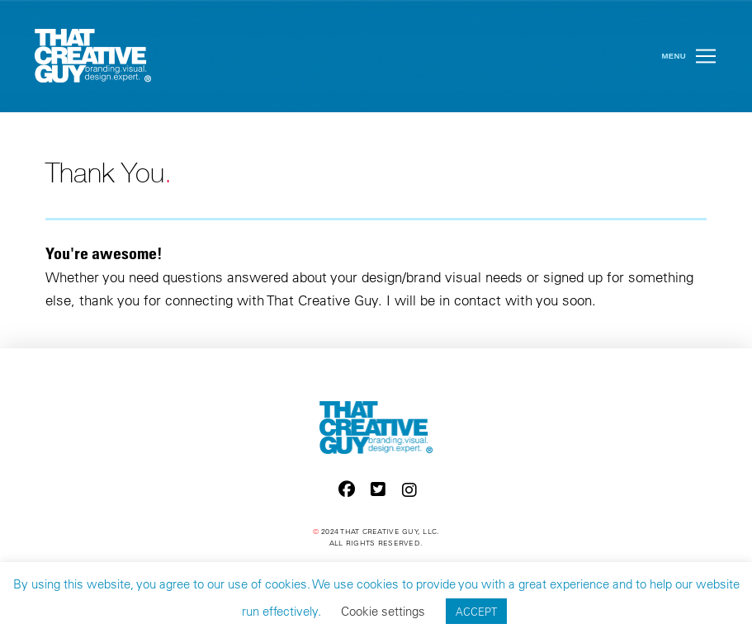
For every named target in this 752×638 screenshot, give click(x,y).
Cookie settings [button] (383, 611)
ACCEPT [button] (476, 611)
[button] (706, 56)
